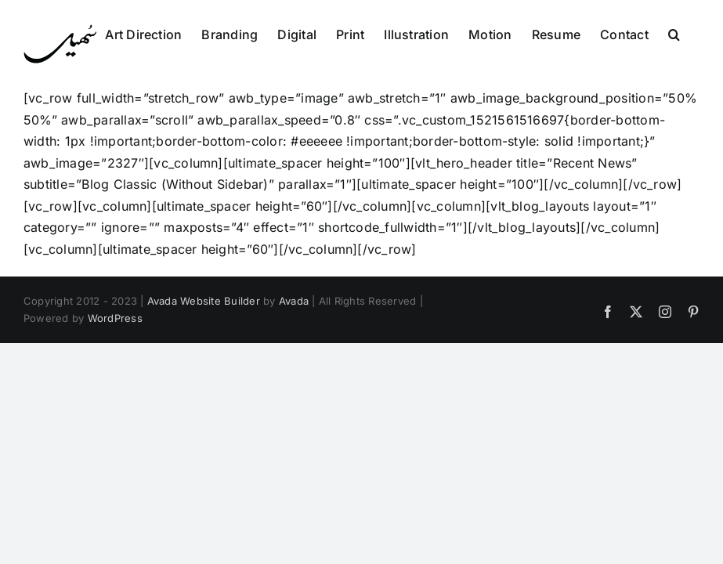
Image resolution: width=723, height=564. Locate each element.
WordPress (115, 318)
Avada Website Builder (203, 301)
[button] (674, 33)
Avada (294, 301)
